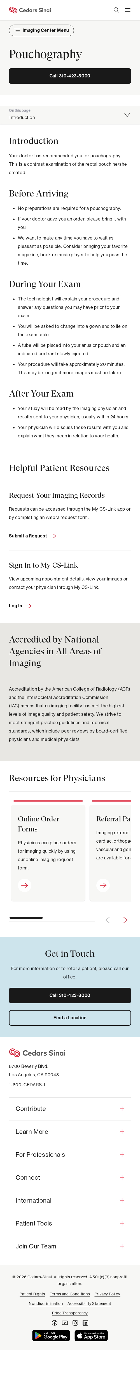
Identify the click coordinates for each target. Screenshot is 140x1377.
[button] (70, 1109)
